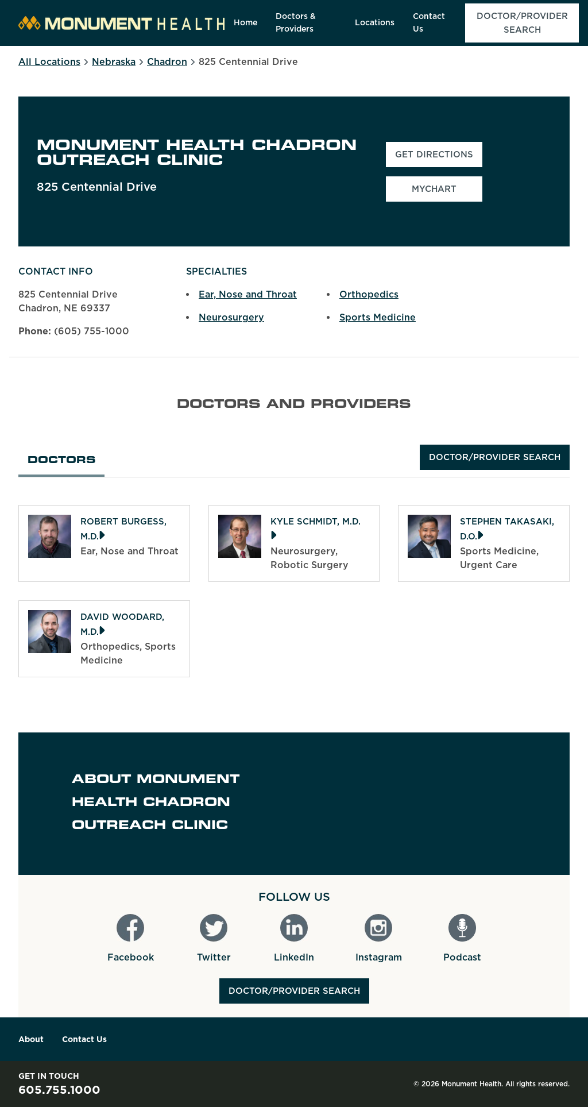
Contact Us (84, 1039)
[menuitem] (245, 23)
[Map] (465, 803)
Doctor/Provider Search (494, 457)
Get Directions (438, 158)
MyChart (434, 189)
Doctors (61, 460)
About (31, 1039)
